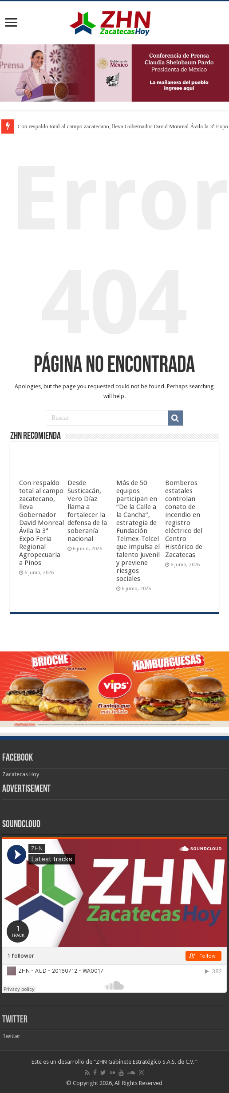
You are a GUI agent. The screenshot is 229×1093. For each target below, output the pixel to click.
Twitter (15, 1020)
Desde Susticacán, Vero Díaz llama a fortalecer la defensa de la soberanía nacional (87, 511)
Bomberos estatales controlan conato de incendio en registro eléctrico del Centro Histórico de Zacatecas (183, 519)
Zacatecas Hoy (20, 774)
